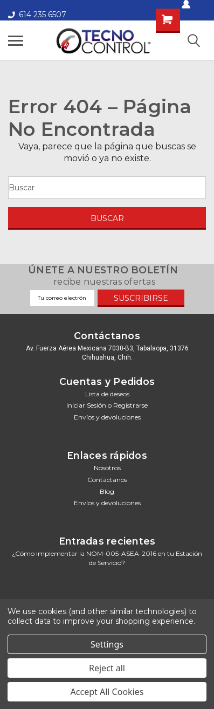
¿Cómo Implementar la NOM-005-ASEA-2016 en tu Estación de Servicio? (107, 558)
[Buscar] (107, 187)
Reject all (107, 668)
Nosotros (107, 468)
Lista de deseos (107, 394)
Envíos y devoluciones (107, 417)
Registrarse (130, 405)
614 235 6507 (37, 14)
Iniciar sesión (86, 405)
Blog (107, 491)
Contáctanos (107, 480)
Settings (107, 644)
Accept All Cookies (107, 692)
